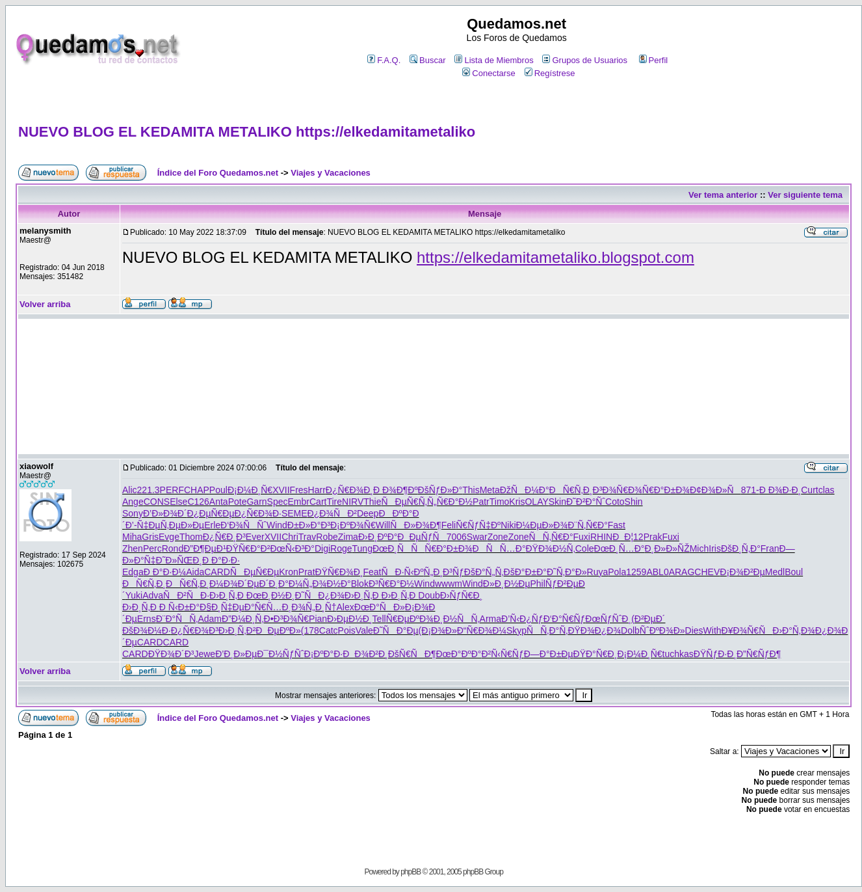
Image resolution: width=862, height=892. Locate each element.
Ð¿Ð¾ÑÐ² (332, 513)
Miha (132, 537)
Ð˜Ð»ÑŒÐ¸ (179, 560)
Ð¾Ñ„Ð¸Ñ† (313, 607)
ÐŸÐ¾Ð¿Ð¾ (594, 630)
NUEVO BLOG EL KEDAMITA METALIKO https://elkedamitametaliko (246, 132)
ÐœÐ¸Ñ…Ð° (619, 548)
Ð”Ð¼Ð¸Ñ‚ (243, 619)
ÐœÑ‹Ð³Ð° (292, 548)
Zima (348, 537)
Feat (372, 572)
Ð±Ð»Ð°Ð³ (308, 525)
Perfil (653, 60)
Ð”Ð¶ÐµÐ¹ (204, 548)
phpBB (410, 871)
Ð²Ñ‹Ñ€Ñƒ (502, 654)
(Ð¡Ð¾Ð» (438, 630)
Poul (218, 490)
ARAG (682, 572)
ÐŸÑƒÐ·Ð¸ (715, 654)
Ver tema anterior (722, 195)
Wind (277, 525)
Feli (448, 525)
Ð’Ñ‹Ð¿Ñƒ (522, 619)
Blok (360, 583)
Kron (288, 572)
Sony (132, 513)
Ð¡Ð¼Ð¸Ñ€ (250, 490)
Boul (794, 572)
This (470, 490)
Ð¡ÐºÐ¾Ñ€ (353, 525)
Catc (328, 630)
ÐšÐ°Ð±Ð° (525, 572)
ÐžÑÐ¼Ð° (524, 490)
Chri (289, 537)
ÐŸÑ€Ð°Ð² (248, 548)
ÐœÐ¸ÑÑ (398, 548)
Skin (557, 501)
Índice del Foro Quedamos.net (217, 173)
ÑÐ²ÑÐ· (186, 595)
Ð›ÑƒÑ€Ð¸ (461, 595)
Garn (256, 501)
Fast (616, 525)
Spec (277, 501)
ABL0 (657, 572)
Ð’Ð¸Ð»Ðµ (236, 654)
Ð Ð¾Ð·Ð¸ (780, 490)
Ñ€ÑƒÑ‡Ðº (478, 525)
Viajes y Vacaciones (331, 173)
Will (383, 525)
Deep (367, 513)
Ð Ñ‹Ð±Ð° (179, 607)
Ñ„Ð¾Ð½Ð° (327, 583)
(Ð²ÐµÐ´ (648, 619)
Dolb (630, 630)
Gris (150, 537)
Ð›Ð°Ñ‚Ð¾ (793, 630)
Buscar (427, 60)
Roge (341, 548)
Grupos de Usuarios (584, 60)
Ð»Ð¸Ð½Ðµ (506, 583)
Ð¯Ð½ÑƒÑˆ (280, 654)
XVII (280, 490)
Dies (694, 630)
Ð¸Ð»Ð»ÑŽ (666, 548)
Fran (770, 548)
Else (178, 501)
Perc (152, 548)
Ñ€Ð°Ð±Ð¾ (666, 490)
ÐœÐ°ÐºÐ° (458, 654)
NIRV (352, 501)
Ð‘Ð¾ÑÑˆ (243, 525)
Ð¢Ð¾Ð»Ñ (715, 490)
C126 (198, 501)
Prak (653, 537)
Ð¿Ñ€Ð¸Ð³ (224, 537)
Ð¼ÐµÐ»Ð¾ (542, 525)
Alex (345, 607)
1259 (636, 572)
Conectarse (488, 73)
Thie (372, 501)
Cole (584, 548)
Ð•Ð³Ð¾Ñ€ (286, 619)
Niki (508, 525)
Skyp (516, 630)
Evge (169, 537)
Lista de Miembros (493, 60)
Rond (172, 548)
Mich (699, 548)
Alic (129, 490)
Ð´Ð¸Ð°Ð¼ (281, 583)
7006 (457, 537)
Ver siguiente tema (805, 195)
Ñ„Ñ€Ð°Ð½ (450, 501)
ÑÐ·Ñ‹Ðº (402, 572)
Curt (809, 490)
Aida (195, 572)
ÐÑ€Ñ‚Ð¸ (571, 490)
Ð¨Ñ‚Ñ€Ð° (588, 525)
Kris (517, 501)
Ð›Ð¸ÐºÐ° (377, 537)
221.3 (148, 490)
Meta (490, 490)
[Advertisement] (434, 386)
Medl (775, 572)
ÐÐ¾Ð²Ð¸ (365, 654)
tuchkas (678, 654)
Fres (299, 490)
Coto (615, 501)
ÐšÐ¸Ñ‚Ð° (741, 548)
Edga (133, 572)
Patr (481, 501)
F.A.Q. (383, 60)
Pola (617, 572)
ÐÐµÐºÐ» (277, 630)
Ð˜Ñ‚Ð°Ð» (567, 572)
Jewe (204, 654)
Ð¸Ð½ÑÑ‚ (457, 619)
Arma (490, 619)
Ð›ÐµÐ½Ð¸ (349, 619)
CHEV (707, 572)
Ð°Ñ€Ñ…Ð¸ (268, 607)
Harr (317, 490)
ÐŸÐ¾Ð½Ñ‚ (550, 548)
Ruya (597, 572)
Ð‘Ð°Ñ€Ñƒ (564, 619)
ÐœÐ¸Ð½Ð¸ (270, 595)
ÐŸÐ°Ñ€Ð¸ (595, 654)
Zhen (132, 548)
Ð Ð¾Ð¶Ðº (395, 490)
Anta (218, 501)
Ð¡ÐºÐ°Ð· (323, 654)
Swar (477, 537)
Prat (306, 572)
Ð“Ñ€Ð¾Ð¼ (481, 630)
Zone (498, 537)
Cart (317, 501)
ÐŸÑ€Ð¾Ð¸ (339, 572)
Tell (379, 619)
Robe (326, 537)
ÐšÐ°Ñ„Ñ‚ (484, 572)
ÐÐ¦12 (627, 537)
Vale (364, 630)
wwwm (448, 583)
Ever (255, 537)
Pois (347, 630)
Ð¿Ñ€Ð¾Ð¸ (349, 490)
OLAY (536, 501)
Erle (212, 525)
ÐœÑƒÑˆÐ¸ (608, 619)
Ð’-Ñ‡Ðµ (143, 525)
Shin (634, 501)
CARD (217, 572)
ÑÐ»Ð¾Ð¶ (415, 525)
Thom (191, 537)
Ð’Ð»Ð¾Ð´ (165, 513)
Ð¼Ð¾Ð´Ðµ (234, 583)
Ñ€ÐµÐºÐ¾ (410, 619)
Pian (318, 619)
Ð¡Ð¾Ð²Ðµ (742, 572)
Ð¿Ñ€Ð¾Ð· (258, 513)
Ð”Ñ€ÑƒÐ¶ (759, 654)
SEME (294, 513)
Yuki (133, 595)
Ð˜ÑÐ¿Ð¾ (319, 595)
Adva (152, 595)
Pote (237, 501)
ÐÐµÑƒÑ (421, 537)
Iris (715, 548)
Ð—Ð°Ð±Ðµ (548, 654)
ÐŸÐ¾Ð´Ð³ (171, 654)
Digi (322, 548)
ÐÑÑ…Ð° (498, 548)
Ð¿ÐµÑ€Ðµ (211, 513)
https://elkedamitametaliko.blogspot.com (555, 257)
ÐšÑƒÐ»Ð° (440, 490)
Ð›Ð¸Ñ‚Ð (227, 595)
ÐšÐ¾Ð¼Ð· (146, 630)
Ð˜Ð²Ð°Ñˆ (585, 501)
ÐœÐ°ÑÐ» (379, 607)
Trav (307, 537)
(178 (310, 630)
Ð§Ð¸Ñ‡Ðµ (222, 607)
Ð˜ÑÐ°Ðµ (396, 630)
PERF (172, 490)
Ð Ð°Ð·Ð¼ (165, 572)
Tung (362, 548)
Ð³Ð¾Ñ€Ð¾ (617, 490)
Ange (133, 501)
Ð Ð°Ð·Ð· (221, 560)
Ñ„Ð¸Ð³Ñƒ (444, 572)
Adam (210, 619)
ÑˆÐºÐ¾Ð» (662, 630)
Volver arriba (45, 304)
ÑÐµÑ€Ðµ (254, 572)
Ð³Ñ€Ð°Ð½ (391, 583)
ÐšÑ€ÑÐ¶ (412, 654)
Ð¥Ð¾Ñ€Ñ (747, 630)
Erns (146, 619)
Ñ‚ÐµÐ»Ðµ (182, 525)
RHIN (601, 537)
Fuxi (581, 537)
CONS (157, 501)
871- (750, 490)
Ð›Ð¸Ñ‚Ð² (237, 630)
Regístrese (550, 73)
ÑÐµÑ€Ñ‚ (403, 501)
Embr (298, 501)
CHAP (196, 490)
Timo (500, 501)
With (712, 630)
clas (826, 490)
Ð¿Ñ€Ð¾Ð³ (194, 630)
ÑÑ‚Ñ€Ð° (551, 537)
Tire (334, 501)
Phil (537, 583)
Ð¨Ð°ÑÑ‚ (177, 619)
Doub (428, 595)
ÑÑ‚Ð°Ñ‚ (547, 630)
